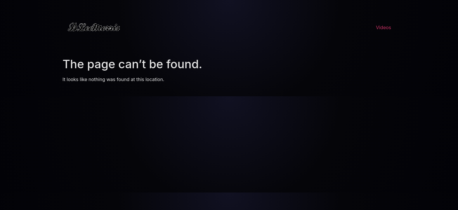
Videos (383, 27)
